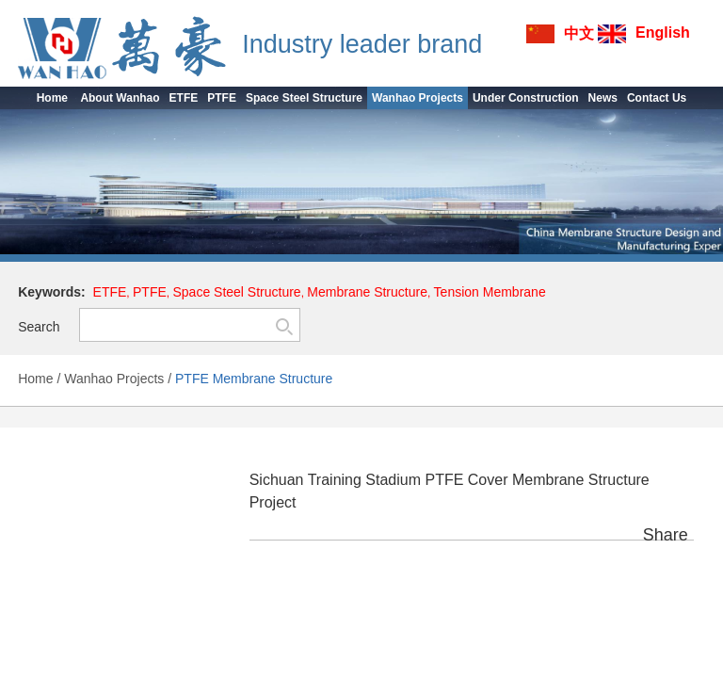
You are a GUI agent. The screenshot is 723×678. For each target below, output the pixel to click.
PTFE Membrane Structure (253, 378)
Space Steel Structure (236, 291)
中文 (579, 33)
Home (35, 378)
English (662, 32)
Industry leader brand (362, 44)
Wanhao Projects (114, 378)
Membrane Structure (367, 291)
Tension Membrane (490, 291)
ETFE (110, 291)
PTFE (150, 291)
